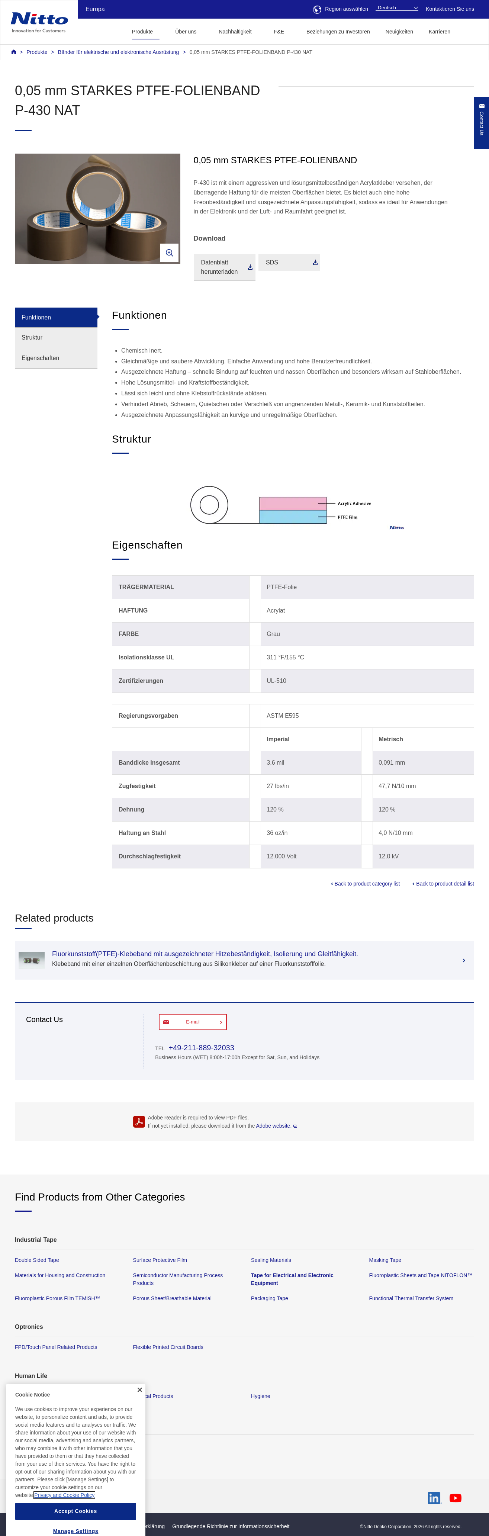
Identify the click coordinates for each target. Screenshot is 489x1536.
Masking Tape (385, 1260)
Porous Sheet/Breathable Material (172, 1299)
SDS (272, 262)
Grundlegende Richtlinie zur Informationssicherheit (230, 1526)
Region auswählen (340, 9)
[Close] (140, 1412)
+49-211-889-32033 (200, 1048)
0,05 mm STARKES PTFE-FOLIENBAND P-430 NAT (251, 52)
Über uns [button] (185, 32)
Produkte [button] (142, 32)
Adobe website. (276, 1126)
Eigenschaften (40, 358)
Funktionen (36, 317)
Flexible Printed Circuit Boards (168, 1347)
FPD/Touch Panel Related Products (56, 1347)
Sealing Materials (271, 1260)
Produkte (36, 52)
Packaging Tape (269, 1299)
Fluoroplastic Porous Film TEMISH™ (57, 1299)
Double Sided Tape (37, 1260)
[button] (470, 30)
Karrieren (439, 32)
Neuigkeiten (399, 32)
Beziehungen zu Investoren (338, 32)
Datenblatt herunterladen (219, 267)
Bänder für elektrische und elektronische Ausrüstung (118, 52)
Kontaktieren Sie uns (450, 9)
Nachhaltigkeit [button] (235, 32)
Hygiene (260, 1396)
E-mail (193, 1022)
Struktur (32, 337)
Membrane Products (38, 1396)
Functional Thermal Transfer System (411, 1299)
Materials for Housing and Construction (60, 1276)
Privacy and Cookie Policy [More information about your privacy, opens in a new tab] (64, 1518)
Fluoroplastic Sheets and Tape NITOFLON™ (421, 1276)
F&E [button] (279, 32)
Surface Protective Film (160, 1260)
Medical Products (153, 1396)
